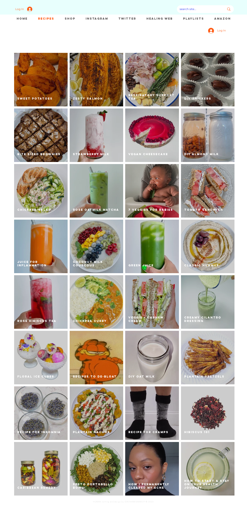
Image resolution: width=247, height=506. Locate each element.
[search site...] (199, 9)
